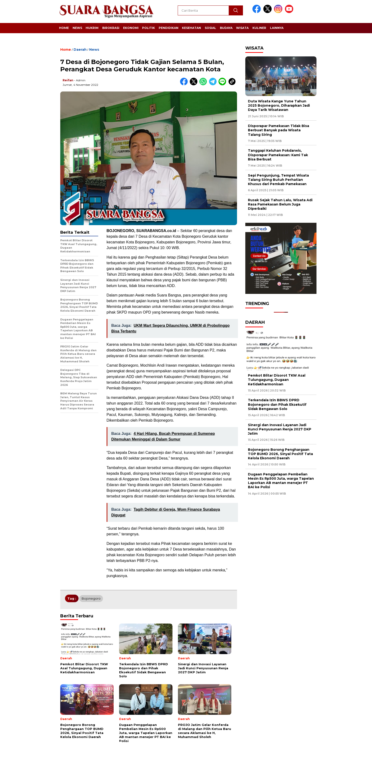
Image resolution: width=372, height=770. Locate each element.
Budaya (226, 28)
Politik (148, 28)
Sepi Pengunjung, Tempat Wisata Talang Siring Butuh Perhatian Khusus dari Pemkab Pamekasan (278, 179)
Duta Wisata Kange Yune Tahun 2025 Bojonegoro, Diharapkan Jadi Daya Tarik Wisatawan (279, 105)
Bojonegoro (91, 598)
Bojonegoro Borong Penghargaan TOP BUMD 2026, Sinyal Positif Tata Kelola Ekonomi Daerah (280, 453)
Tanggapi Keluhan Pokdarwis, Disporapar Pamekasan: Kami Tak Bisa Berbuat (278, 154)
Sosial (210, 28)
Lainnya (277, 28)
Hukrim (92, 28)
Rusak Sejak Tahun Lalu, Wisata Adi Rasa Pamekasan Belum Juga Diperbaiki (280, 204)
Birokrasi (110, 28)
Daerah (80, 49)
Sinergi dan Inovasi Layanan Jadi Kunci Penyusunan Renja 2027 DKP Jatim (279, 429)
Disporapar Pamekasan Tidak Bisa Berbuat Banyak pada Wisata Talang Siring (278, 130)
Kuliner (259, 28)
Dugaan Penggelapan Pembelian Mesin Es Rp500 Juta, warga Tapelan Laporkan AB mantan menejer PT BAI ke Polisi (281, 480)
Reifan (68, 80)
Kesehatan (191, 28)
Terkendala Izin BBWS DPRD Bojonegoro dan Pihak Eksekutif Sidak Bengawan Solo (277, 404)
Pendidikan (168, 28)
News (77, 28)
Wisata (242, 28)
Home (64, 28)
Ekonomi (131, 28)
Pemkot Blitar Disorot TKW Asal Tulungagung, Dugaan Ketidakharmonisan (276, 379)
